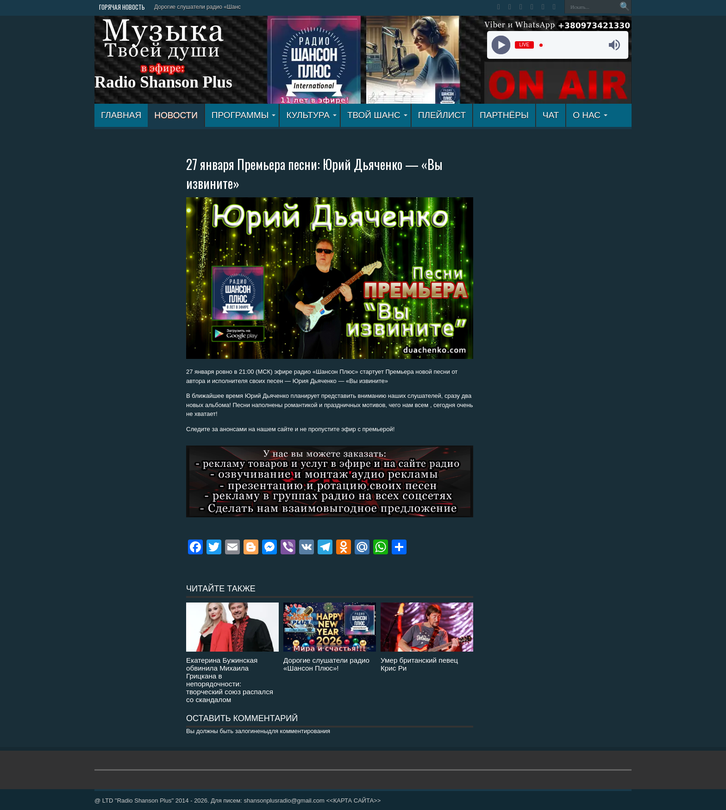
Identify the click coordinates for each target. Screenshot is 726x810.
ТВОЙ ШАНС (377, 115)
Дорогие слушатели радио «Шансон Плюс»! (326, 664)
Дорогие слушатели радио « (190, 7)
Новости (176, 115)
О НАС (590, 115)
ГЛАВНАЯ (121, 115)
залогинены (251, 731)
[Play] (501, 45)
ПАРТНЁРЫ (504, 115)
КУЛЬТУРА (311, 115)
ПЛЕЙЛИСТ (442, 115)
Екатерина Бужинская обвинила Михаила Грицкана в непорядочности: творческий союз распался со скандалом (229, 679)
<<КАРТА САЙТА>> (353, 800)
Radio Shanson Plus (163, 82)
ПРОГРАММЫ (244, 115)
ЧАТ (551, 115)
